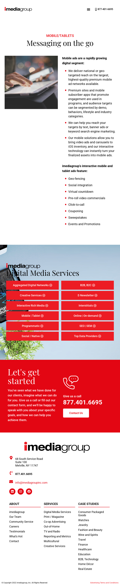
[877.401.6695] (11, 473)
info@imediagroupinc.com (31, 482)
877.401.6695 (82, 402)
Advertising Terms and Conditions (104, 583)
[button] (88, 9)
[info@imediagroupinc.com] (11, 481)
